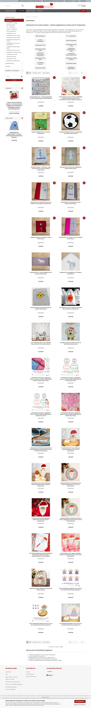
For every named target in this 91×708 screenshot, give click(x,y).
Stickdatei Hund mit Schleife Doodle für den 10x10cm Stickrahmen (70, 343)
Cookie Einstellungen (10, 689)
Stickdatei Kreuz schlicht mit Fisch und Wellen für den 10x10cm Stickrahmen (40, 203)
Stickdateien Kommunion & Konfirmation (13, 43)
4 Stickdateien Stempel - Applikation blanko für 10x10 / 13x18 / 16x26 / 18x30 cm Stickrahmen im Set (70, 414)
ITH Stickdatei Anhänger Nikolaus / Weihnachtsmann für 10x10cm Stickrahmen (41, 520)
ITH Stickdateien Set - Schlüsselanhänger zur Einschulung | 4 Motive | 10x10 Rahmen (41, 97)
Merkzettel (83, 1)
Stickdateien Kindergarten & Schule (13, 40)
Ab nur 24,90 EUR (14, 112)
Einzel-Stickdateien (11, 31)
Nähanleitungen (31, 10)
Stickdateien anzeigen (12, 23)
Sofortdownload (30, 674)
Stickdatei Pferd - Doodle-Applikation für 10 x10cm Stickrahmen (41, 273)
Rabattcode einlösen (31, 676)
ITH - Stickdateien (11, 27)
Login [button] (76, 1)
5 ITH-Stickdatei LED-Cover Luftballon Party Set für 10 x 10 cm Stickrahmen (41, 343)
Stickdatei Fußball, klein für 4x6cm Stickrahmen (41, 132)
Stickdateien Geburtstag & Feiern (13, 47)
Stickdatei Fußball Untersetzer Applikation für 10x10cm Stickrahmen (70, 132)
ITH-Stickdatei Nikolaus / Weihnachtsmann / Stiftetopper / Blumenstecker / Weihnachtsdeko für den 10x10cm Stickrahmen (40, 555)
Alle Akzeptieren (80, 701)
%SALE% (84, 10)
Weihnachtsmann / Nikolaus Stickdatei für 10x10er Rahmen (40, 589)
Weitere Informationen (79, 704)
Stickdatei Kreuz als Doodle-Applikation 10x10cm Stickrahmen (70, 167)
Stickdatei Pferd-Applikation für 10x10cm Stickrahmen (71, 273)
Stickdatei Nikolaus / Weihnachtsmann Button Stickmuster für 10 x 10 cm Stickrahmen (70, 484)
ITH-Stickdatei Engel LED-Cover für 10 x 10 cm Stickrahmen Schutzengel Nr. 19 (71, 624)
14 (81, 73)
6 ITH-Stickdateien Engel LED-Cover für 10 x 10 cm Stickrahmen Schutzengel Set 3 (70, 589)
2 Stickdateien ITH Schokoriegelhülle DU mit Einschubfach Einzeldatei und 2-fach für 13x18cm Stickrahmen (41, 449)
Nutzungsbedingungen (11, 687)
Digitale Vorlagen (10, 10)
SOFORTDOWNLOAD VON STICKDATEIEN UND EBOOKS (30, 1)
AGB (6, 674)
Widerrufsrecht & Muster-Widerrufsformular (11, 678)
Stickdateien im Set (11, 33)
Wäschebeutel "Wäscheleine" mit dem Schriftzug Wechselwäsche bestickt (14, 135)
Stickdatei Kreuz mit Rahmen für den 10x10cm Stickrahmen (71, 203)
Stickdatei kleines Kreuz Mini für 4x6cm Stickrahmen (40, 238)
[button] (69, 1)
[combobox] (37, 73)
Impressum (8, 672)
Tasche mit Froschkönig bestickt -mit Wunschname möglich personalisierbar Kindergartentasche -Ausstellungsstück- (14, 106)
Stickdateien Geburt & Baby (13, 37)
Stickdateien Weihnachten (13, 60)
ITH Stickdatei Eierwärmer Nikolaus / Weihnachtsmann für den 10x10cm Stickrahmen (41, 484)
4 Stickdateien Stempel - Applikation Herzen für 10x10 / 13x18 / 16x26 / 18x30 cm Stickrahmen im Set (70, 379)
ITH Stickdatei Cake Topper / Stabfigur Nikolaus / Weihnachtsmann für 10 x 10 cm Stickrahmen (71, 555)
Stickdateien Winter (11, 58)
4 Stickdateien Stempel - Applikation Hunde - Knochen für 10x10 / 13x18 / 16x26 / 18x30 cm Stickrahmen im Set (41, 379)
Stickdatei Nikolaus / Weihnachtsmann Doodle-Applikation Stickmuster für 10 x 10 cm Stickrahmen (70, 520)
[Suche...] (22, 5)
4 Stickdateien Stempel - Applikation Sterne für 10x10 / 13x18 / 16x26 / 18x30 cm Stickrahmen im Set (40, 414)
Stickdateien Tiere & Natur (13, 50)
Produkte (40, 10)
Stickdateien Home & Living (13, 35)
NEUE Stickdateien (11, 25)
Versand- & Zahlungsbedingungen (13, 684)
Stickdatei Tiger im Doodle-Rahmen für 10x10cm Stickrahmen (40, 308)
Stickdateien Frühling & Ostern (14, 52)
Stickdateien (21, 10)
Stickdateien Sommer (12, 54)
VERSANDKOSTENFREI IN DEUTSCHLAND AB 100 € (53, 1)
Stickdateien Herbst (11, 56)
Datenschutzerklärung (39, 705)
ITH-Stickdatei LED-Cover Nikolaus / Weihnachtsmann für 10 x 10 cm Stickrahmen (70, 449)
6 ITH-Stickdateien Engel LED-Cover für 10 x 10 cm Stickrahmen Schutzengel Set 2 (40, 624)
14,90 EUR (14, 140)
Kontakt (28, 672)
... (79, 73)
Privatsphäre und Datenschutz (12, 682)
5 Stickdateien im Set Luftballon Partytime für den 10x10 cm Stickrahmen (70, 308)
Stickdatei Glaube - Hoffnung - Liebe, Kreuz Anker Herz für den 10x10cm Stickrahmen (41, 168)
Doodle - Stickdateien (12, 29)
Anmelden (14, 80)
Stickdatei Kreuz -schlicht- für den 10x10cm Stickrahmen (70, 238)
